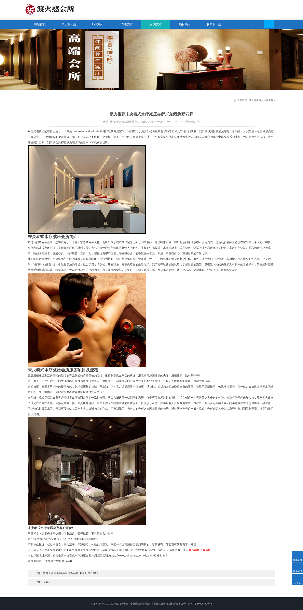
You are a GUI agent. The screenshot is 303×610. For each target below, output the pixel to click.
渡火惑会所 (255, 100)
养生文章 (127, 24)
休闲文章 (156, 24)
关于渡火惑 (69, 24)
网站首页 (40, 24)
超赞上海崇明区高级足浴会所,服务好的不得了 (71, 573)
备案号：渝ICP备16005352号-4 (195, 603)
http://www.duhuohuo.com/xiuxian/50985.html (139, 555)
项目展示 (185, 24)
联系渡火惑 (214, 24)
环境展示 (98, 24)
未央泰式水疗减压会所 (59, 561)
